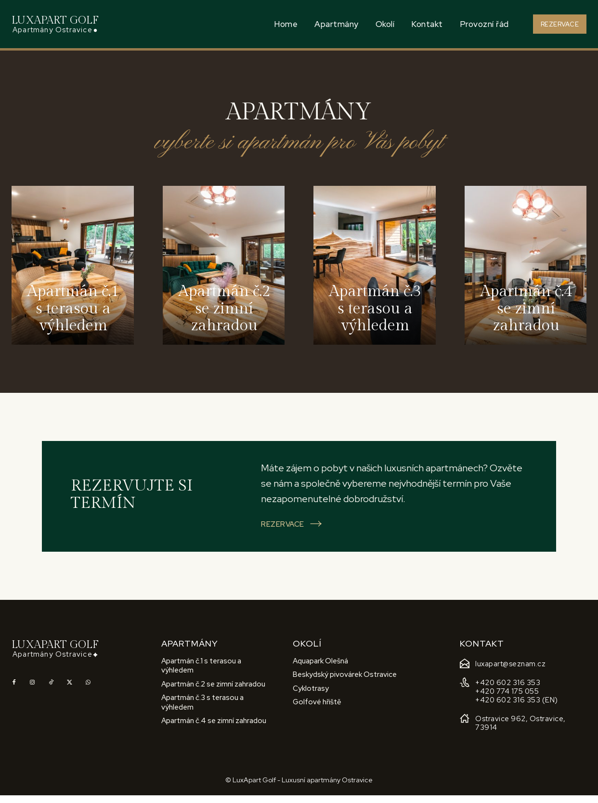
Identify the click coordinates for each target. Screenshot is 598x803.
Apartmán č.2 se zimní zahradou (213, 691)
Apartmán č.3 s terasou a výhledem (202, 710)
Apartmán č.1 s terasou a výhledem (201, 673)
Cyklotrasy (311, 695)
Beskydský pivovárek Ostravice (345, 682)
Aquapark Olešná (320, 668)
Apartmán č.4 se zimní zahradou (213, 728)
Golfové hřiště (317, 709)
